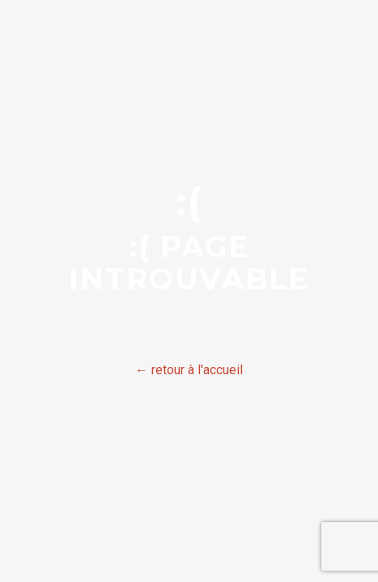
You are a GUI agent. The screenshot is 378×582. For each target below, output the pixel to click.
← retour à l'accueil (189, 369)
